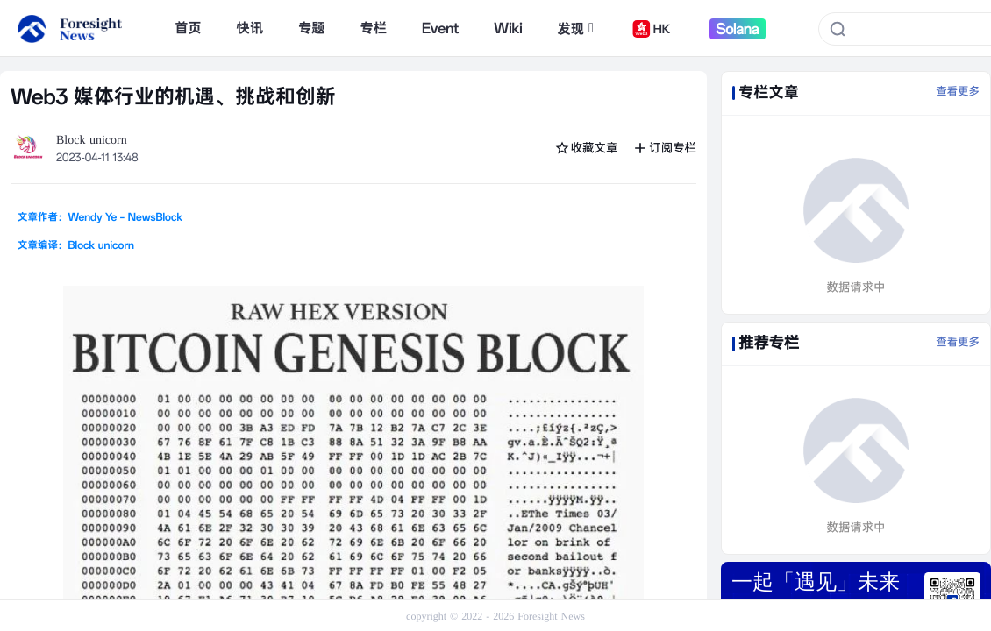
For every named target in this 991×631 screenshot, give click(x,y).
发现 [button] (575, 29)
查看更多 (958, 92)
